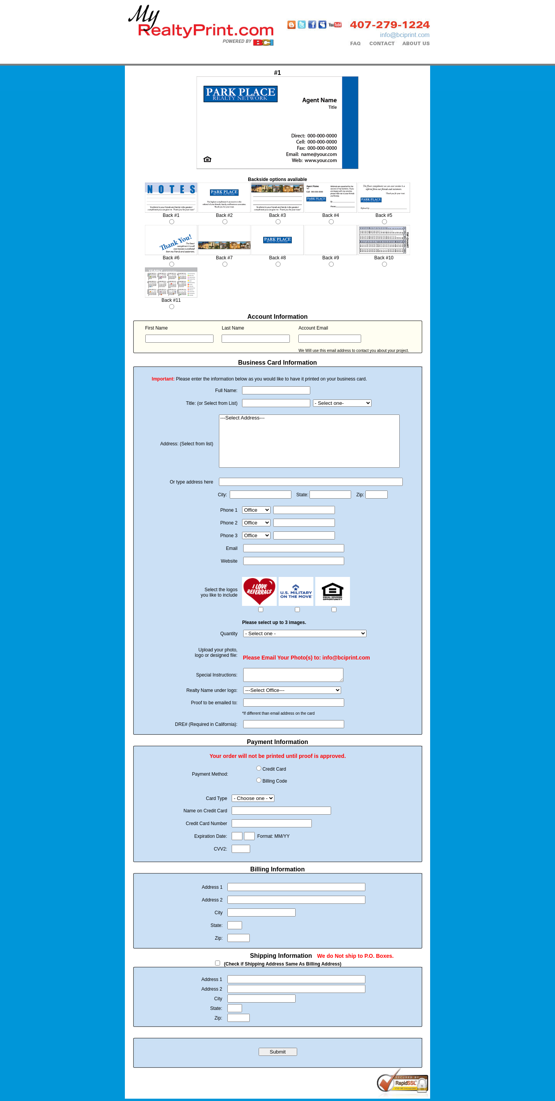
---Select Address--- (309, 418)
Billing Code (274, 783)
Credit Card (274, 771)
